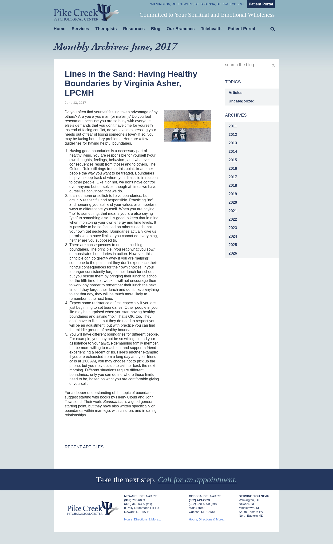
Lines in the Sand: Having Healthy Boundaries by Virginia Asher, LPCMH (131, 83)
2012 (233, 135)
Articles (235, 93)
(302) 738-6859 (134, 500)
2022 (233, 219)
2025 (233, 245)
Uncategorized (241, 101)
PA (226, 4)
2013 (233, 143)
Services (80, 28)
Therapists (106, 28)
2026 (233, 253)
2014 (233, 152)
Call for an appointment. (197, 479)
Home (59, 28)
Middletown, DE (249, 508)
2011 (233, 126)
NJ (242, 4)
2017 (233, 177)
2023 (233, 228)
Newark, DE (189, 4)
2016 (233, 168)
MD (234, 4)
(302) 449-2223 (199, 500)
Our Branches (181, 28)
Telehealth (211, 28)
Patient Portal (261, 4)
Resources (134, 28)
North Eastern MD (251, 515)
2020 (233, 202)
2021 (233, 211)
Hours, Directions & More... (142, 519)
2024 (233, 236)
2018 (233, 185)
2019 (233, 194)
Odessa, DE (211, 4)
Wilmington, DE (163, 4)
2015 (233, 160)
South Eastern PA (251, 512)
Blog (155, 28)
